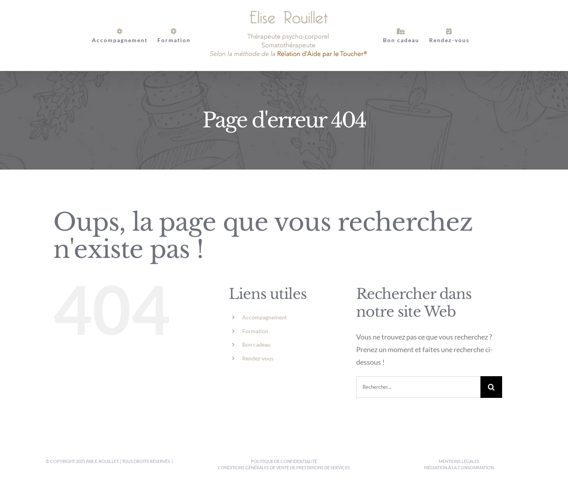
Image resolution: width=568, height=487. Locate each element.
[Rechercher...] (418, 387)
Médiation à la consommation (459, 467)
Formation (255, 331)
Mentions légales (459, 461)
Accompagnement (264, 317)
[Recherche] (491, 387)
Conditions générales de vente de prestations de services (284, 467)
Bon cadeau (256, 344)
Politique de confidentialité (284, 461)
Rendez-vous (257, 358)
